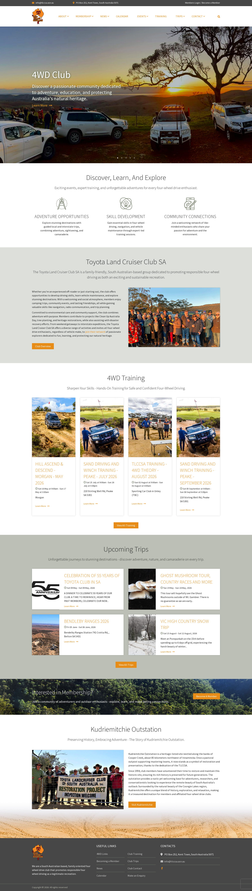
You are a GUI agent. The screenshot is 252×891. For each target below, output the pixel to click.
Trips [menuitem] (179, 16)
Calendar (101, 875)
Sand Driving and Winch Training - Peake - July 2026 (101, 470)
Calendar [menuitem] (122, 16)
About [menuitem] (63, 16)
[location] (162, 854)
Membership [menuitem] (83, 16)
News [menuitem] (103, 16)
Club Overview (43, 346)
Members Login (192, 2)
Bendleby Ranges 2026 (86, 621)
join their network (95, 331)
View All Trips (126, 664)
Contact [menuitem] (197, 16)
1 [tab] (117, 157)
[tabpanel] (126, 95)
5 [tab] (134, 157)
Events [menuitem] (141, 16)
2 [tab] (121, 157)
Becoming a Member (108, 861)
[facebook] (162, 868)
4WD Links (102, 853)
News (100, 868)
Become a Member (211, 2)
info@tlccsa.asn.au (45, 2)
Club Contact (135, 868)
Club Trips (133, 861)
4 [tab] (130, 157)
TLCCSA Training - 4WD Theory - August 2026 (149, 470)
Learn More (39, 105)
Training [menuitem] (160, 16)
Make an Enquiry (136, 875)
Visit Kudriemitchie (142, 804)
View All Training (126, 525)
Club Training (135, 853)
